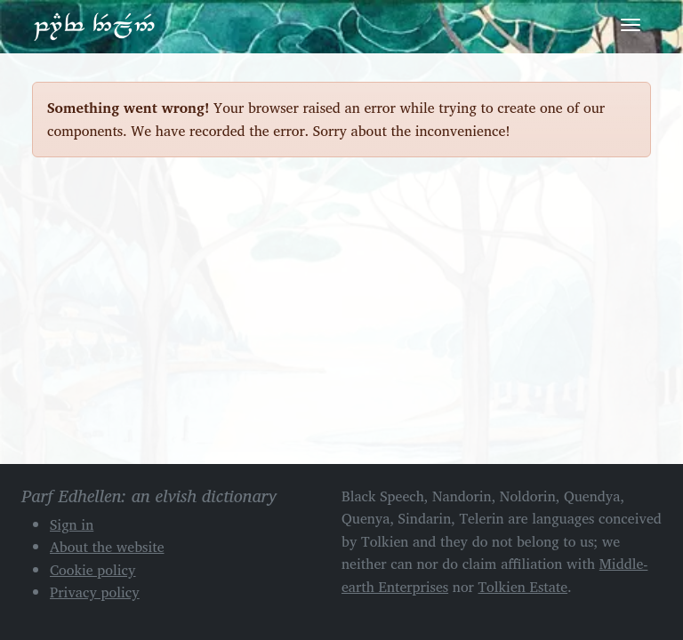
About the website (107, 546)
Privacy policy (95, 592)
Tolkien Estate (523, 586)
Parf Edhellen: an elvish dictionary (94, 25)
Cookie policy (93, 569)
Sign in (71, 524)
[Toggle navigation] (630, 25)
